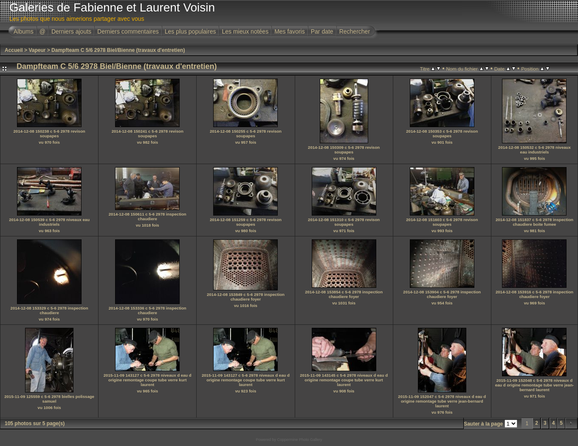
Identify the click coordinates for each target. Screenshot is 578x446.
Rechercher (354, 31)
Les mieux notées (245, 31)
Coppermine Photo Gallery (299, 439)
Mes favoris (289, 31)
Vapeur (36, 50)
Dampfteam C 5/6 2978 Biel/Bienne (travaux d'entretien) (118, 50)
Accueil (14, 50)
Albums (24, 31)
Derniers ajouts (71, 31)
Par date (322, 31)
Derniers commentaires (128, 31)
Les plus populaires (190, 31)
